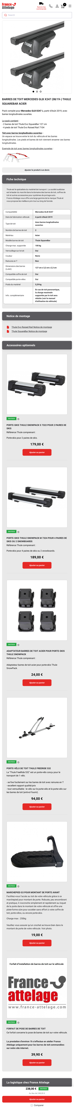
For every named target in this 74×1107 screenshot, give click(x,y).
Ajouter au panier (37, 452)
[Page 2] (37, 91)
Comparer (39, 1105)
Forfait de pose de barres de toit (26, 1028)
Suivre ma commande (41, 8)
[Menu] (70, 6)
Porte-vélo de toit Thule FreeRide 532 (29, 768)
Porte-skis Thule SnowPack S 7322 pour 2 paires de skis (36, 427)
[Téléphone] (51, 6)
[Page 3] (40, 91)
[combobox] (37, 15)
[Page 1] (33, 91)
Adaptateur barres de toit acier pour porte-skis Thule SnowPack (36, 653)
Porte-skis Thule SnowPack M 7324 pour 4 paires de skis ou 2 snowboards (37, 540)
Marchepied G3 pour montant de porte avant (33, 892)
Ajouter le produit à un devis (37, 170)
